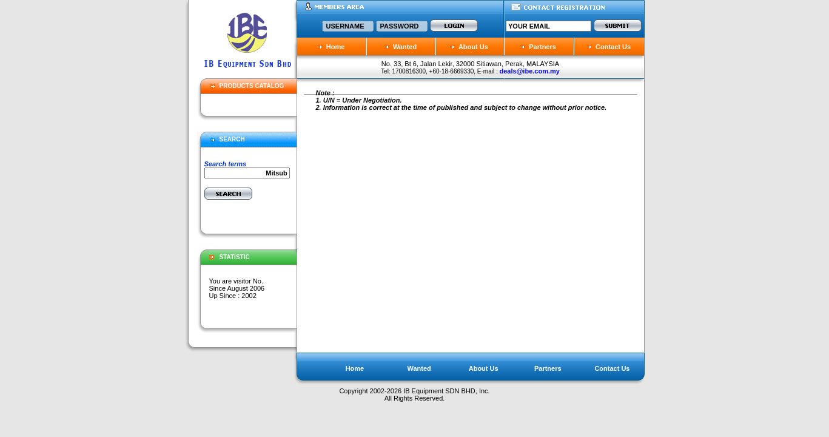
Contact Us (609, 46)
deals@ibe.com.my (530, 71)
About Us (469, 46)
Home (331, 46)
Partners (542, 46)
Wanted (400, 46)
